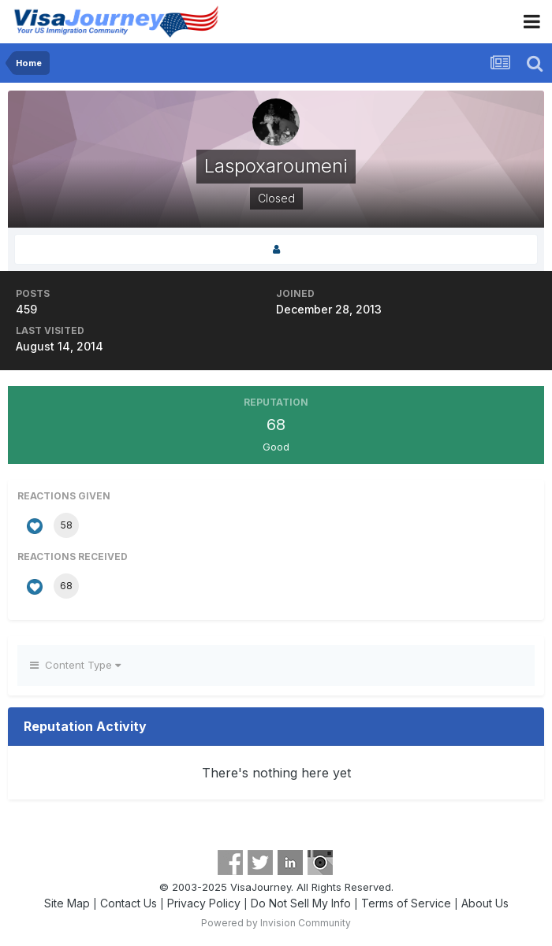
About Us (485, 903)
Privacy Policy (204, 903)
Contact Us (128, 903)
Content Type (75, 664)
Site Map (67, 903)
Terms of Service (406, 903)
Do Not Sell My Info (301, 903)
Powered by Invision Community (276, 923)
